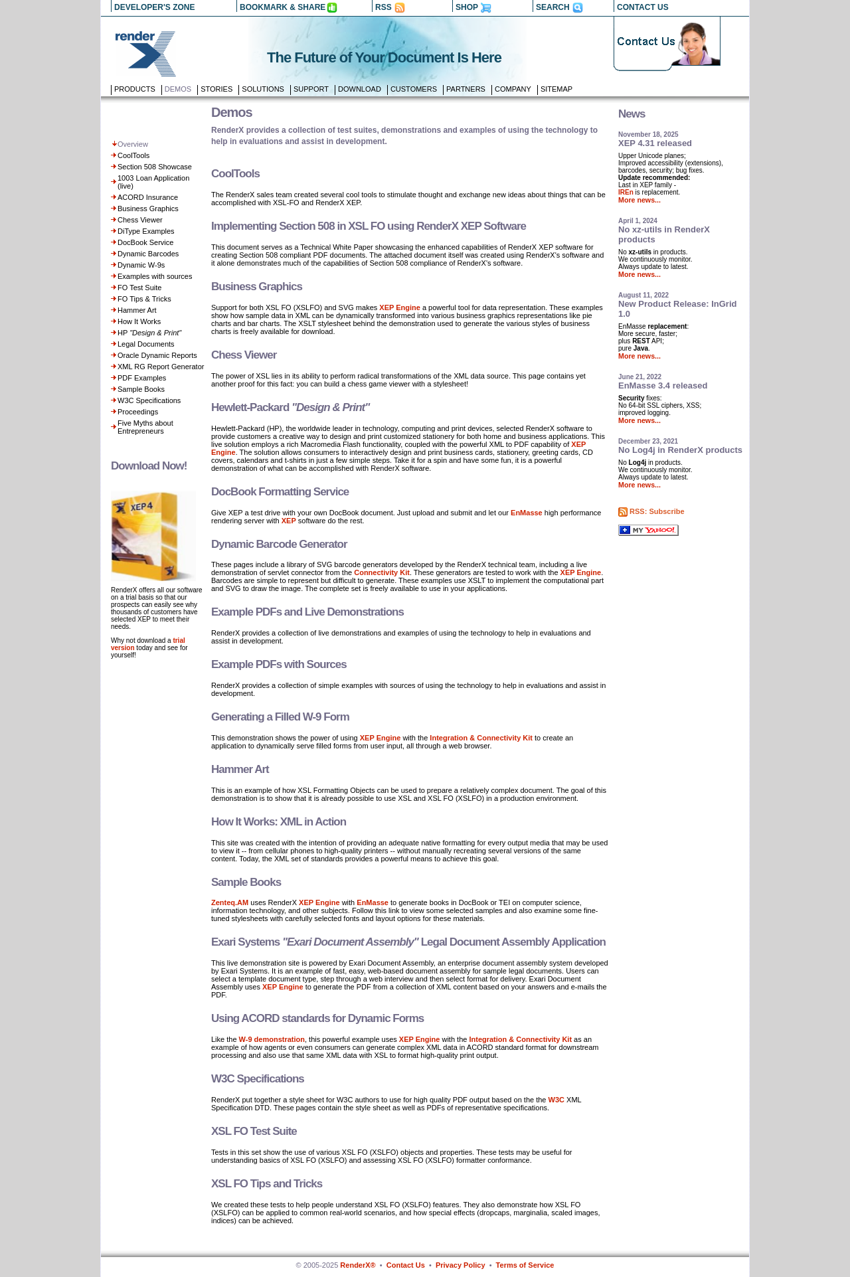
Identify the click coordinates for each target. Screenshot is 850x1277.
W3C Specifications (149, 400)
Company (513, 89)
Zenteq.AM (229, 902)
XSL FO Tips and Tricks (266, 1183)
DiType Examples (146, 231)
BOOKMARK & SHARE (282, 7)
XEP (289, 521)
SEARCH (553, 7)
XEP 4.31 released (655, 143)
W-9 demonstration (272, 1039)
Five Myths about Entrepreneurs (145, 427)
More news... (639, 200)
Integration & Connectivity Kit (481, 738)
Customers (413, 89)
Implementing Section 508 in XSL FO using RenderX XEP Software (368, 226)
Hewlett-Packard (290, 407)
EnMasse (527, 513)
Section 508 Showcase (155, 167)
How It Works (139, 321)
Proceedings (138, 412)
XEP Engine (399, 307)
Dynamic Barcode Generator (279, 544)
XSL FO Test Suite (254, 1131)
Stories (216, 89)
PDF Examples (142, 378)
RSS (383, 7)
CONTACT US (643, 7)
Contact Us (405, 1265)
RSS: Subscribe (657, 511)
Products (134, 89)
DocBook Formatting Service (280, 491)
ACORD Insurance (148, 197)
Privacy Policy (460, 1265)
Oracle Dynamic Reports (157, 355)
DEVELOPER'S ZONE (154, 7)
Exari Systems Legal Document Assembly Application (408, 942)
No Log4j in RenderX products (680, 450)
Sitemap (556, 89)
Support (311, 89)
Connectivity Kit (382, 572)
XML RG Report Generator (161, 367)
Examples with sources (155, 276)
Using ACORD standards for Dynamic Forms (317, 1018)
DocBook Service (145, 242)
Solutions (263, 89)
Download (359, 89)
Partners (465, 89)
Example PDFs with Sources (279, 664)
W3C (556, 1100)
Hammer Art (137, 310)
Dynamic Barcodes (148, 254)
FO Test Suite (139, 288)
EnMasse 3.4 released (662, 385)
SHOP (467, 7)
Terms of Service (525, 1265)
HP (149, 333)
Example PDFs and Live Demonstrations (307, 612)
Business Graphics (148, 209)
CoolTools (133, 155)
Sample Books (141, 389)
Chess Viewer (140, 220)
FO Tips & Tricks (144, 299)
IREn (626, 192)
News (631, 114)
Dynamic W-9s (141, 265)
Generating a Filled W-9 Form (280, 717)
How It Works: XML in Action (278, 821)
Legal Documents (146, 344)
